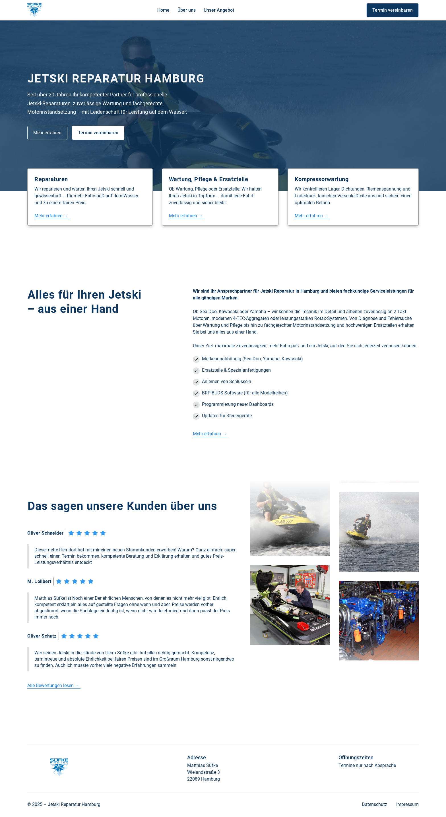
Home (163, 10)
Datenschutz (374, 804)
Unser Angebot (219, 10)
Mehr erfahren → (51, 215)
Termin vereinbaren (392, 10)
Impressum (407, 804)
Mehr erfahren (47, 132)
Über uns (186, 10)
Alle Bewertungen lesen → (53, 685)
